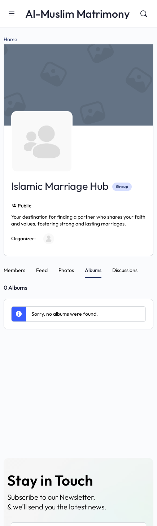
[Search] (143, 13)
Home (10, 39)
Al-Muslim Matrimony (77, 14)
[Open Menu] (11, 13)
